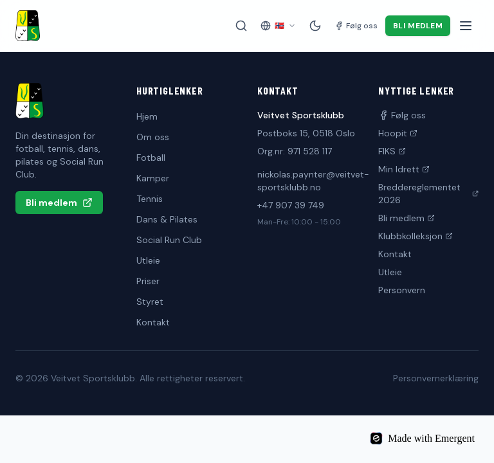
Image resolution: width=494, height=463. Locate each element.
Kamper (152, 178)
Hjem (147, 116)
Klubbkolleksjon (415, 236)
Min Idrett (404, 169)
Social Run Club (169, 240)
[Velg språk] (278, 26)
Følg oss (402, 115)
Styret (149, 301)
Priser (148, 281)
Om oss (152, 137)
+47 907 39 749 (290, 205)
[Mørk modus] (315, 25)
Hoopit (397, 133)
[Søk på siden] (241, 25)
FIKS (392, 151)
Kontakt (153, 322)
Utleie (148, 260)
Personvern (401, 290)
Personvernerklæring (436, 378)
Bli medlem (418, 26)
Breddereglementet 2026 (428, 193)
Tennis (149, 198)
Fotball (150, 157)
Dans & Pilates (166, 219)
